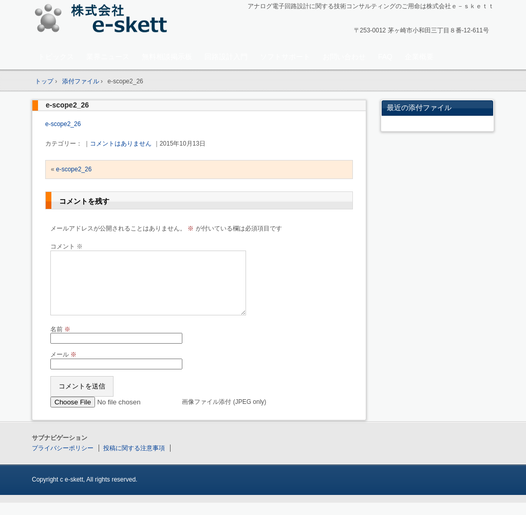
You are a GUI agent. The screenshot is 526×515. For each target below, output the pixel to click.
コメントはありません (121, 143)
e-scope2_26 (67, 105)
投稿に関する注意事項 (134, 460)
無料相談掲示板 (167, 56)
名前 (60, 341)
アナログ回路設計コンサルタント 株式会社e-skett (104, 20)
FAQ (385, 56)
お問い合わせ (344, 56)
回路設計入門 (226, 56)
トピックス (56, 56)
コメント (66, 246)
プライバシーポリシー (62, 460)
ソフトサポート (285, 56)
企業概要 (419, 56)
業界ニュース (107, 56)
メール (63, 366)
